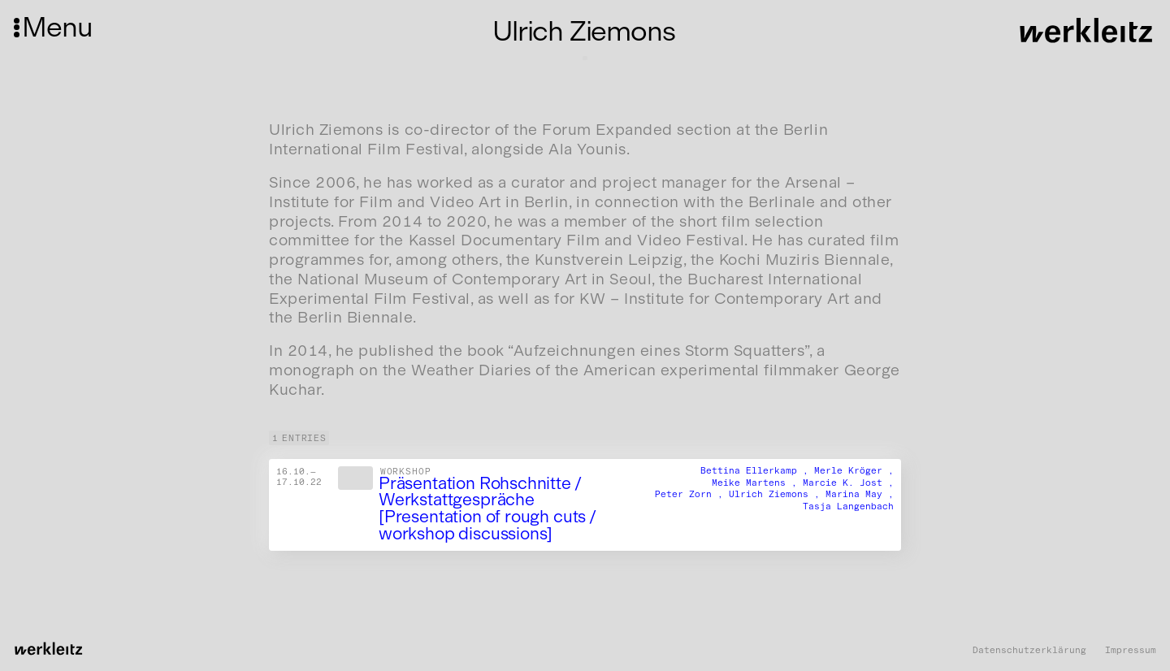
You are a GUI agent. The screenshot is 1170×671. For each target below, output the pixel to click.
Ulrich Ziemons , (777, 494)
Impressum (1130, 650)
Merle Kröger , (854, 469)
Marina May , (860, 494)
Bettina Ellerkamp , (757, 469)
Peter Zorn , (692, 494)
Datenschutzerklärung (1029, 650)
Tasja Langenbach (848, 506)
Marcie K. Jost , (848, 481)
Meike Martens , (757, 481)
